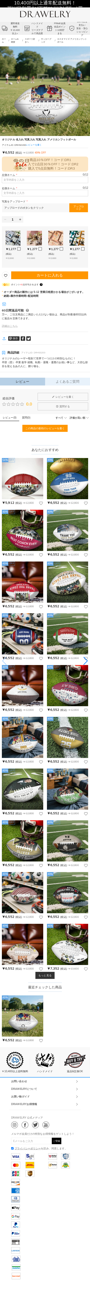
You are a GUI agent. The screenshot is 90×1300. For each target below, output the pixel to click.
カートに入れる (50, 275)
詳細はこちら (10, 326)
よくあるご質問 (67, 381)
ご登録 (56, 1140)
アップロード (78, 207)
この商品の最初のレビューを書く (45, 428)
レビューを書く (63, 396)
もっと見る (45, 975)
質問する (63, 406)
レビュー (22, 381)
